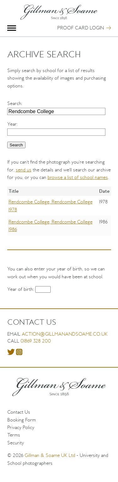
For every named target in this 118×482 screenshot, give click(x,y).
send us (23, 170)
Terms (13, 435)
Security (15, 443)
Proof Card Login (80, 28)
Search (14, 103)
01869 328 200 (35, 341)
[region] (59, 215)
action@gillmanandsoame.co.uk (65, 334)
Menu (11, 28)
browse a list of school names (78, 177)
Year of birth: (21, 289)
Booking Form (21, 420)
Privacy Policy (20, 427)
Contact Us (18, 412)
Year (12, 124)
